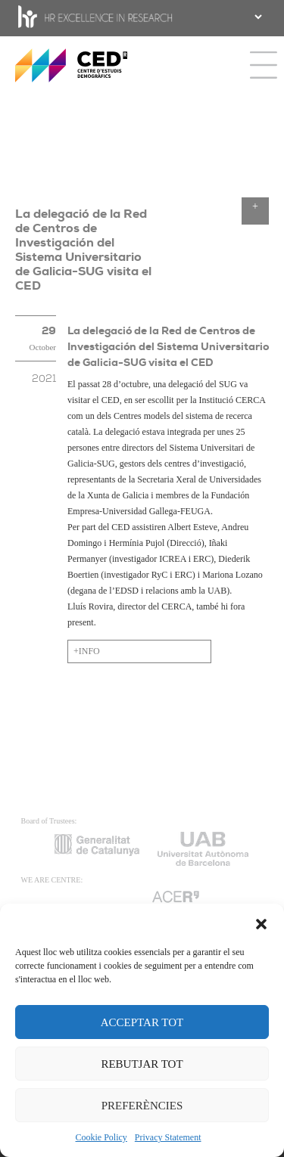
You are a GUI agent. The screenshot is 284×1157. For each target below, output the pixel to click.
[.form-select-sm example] (256, 16)
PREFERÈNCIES (142, 1106)
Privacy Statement (168, 1137)
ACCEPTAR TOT (142, 1022)
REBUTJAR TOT (142, 1064)
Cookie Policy (101, 1137)
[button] (261, 922)
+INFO (86, 651)
